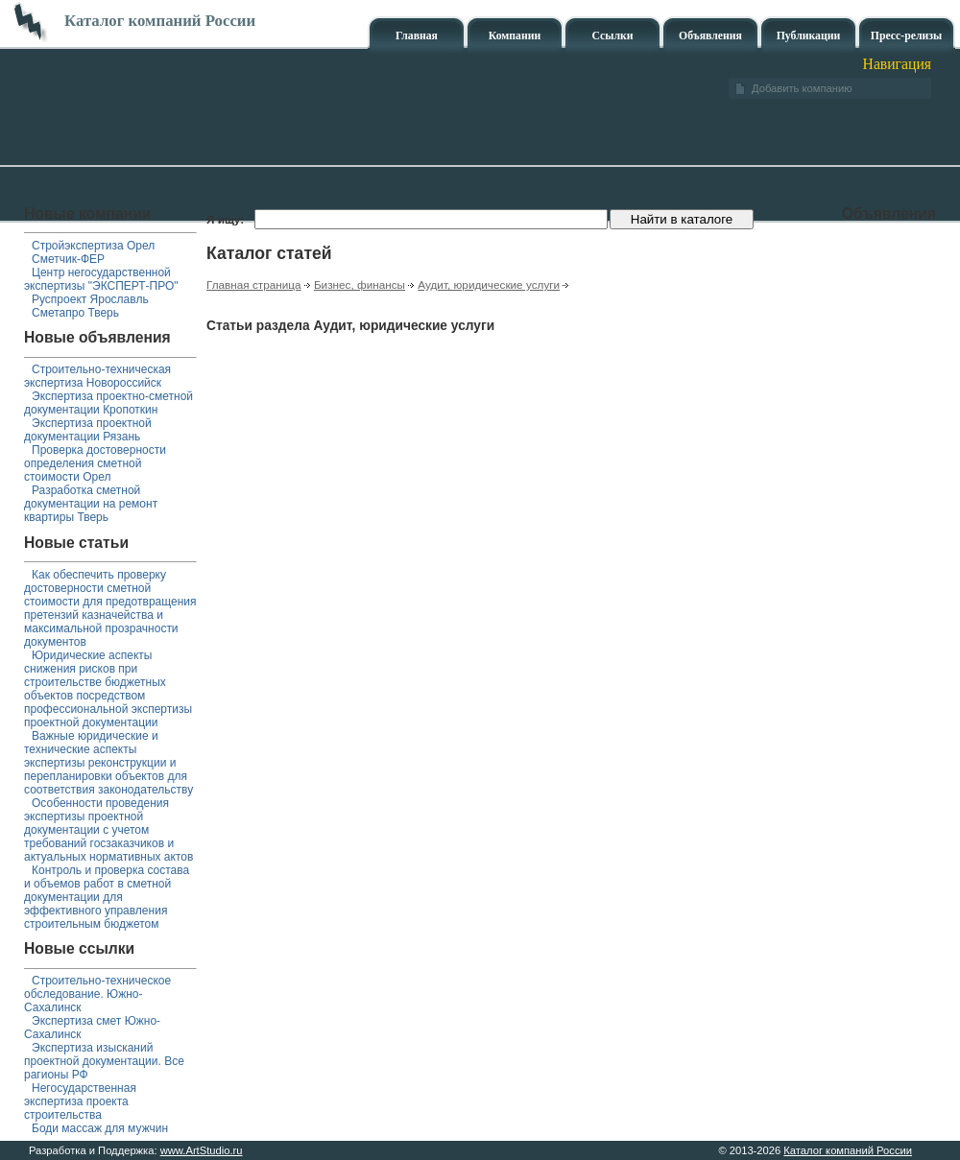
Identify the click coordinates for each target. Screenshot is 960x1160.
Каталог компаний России (847, 1150)
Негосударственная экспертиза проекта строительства (80, 1101)
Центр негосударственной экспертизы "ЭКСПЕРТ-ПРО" (101, 279)
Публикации (809, 36)
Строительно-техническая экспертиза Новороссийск (97, 376)
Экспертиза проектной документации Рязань (88, 429)
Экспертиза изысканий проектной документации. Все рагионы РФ (104, 1061)
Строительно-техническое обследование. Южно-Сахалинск (97, 994)
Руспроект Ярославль (90, 299)
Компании (515, 36)
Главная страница (253, 284)
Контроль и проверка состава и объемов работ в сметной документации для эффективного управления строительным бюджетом (106, 897)
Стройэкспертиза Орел (93, 245)
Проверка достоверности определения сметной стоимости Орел (95, 463)
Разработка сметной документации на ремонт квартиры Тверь (90, 504)
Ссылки (612, 36)
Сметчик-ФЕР (68, 259)
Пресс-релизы (906, 36)
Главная (417, 36)
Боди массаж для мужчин (100, 1128)
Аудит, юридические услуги (489, 284)
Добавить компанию (802, 88)
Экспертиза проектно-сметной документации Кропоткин (108, 403)
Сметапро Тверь (75, 313)
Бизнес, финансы (359, 284)
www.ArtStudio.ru (201, 1150)
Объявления (710, 36)
